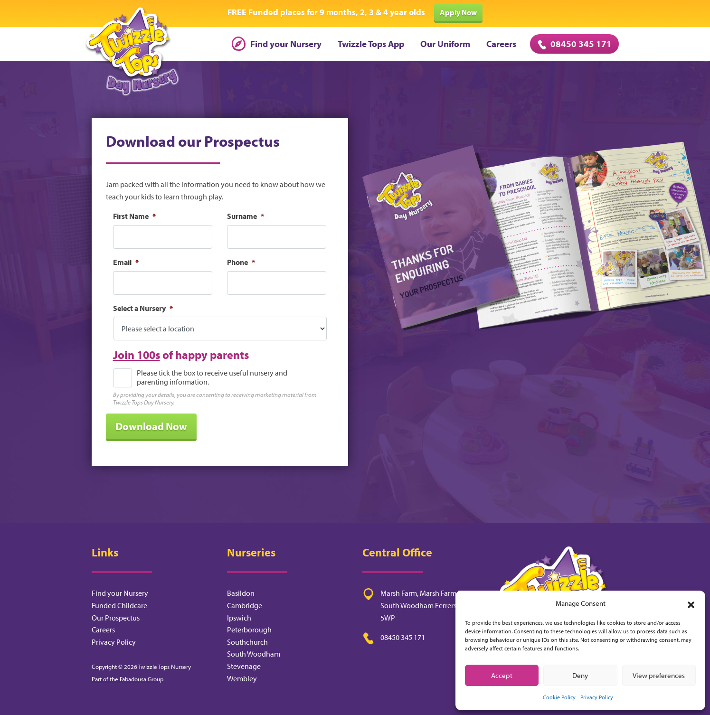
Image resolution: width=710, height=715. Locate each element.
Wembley (242, 678)
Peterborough (249, 629)
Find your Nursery (277, 44)
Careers (501, 43)
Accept (501, 675)
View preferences (659, 675)
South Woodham (253, 654)
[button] (691, 603)
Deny (580, 675)
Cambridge (244, 605)
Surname (245, 216)
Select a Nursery (143, 308)
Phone (241, 262)
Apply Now (458, 12)
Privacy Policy (596, 697)
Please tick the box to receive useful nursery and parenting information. (212, 377)
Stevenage (244, 666)
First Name (134, 216)
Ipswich (239, 617)
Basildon (241, 593)
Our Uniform (445, 43)
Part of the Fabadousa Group (127, 679)
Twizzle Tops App (371, 43)
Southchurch (247, 642)
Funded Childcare (119, 605)
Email (126, 262)
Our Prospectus (116, 617)
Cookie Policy (559, 697)
